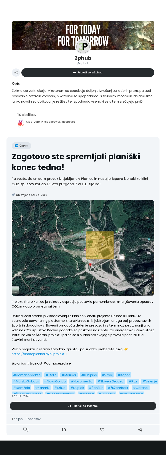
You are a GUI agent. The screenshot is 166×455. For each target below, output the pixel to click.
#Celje (51, 375)
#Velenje (149, 381)
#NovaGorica (55, 381)
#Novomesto (82, 381)
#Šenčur (96, 387)
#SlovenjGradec (110, 381)
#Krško (59, 387)
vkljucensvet (66, 122)
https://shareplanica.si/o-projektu (39, 354)
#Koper (124, 375)
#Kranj (107, 375)
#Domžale (21, 387)
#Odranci (140, 387)
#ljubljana (89, 375)
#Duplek (77, 387)
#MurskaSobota (26, 381)
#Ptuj (133, 381)
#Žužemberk (118, 387)
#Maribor (69, 375)
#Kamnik (42, 387)
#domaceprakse (27, 375)
